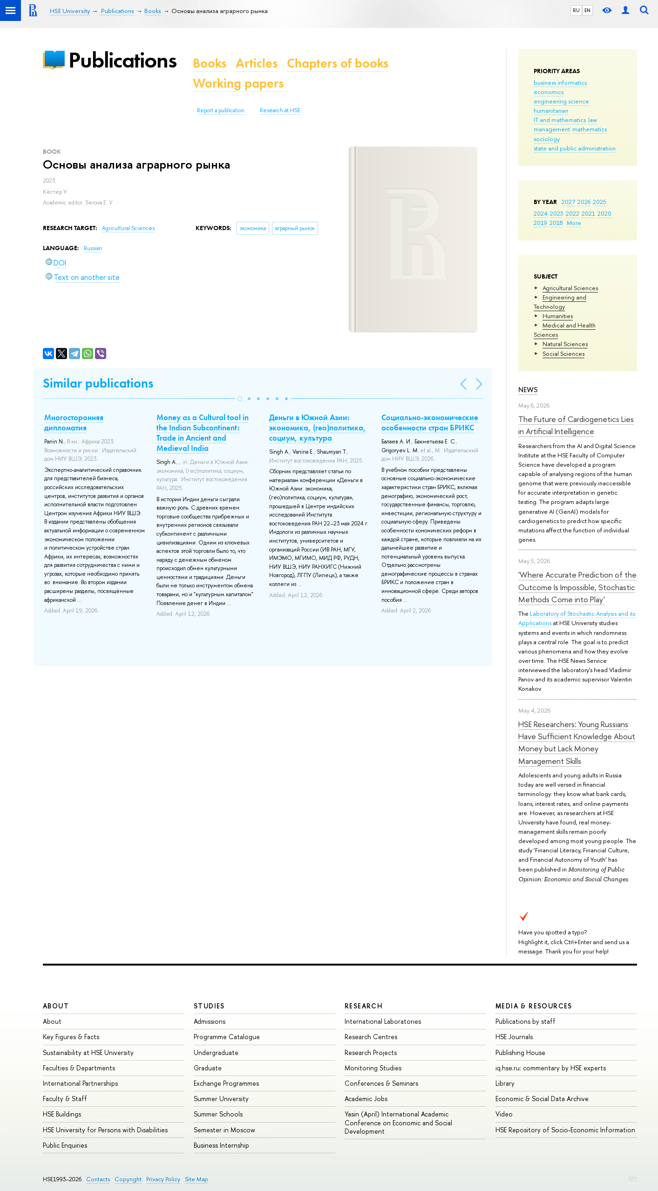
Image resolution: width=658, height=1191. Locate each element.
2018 (556, 222)
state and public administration (575, 148)
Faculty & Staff (65, 1098)
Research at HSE (280, 110)
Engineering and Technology (560, 302)
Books (209, 63)
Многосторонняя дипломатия (73, 422)
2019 (540, 222)
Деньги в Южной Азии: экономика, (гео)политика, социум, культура (317, 427)
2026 (583, 201)
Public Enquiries (65, 1145)
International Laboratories (383, 1021)
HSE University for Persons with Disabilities (105, 1129)
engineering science (561, 101)
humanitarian (551, 110)
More (574, 222)
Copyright (128, 1179)
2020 (604, 213)
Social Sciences (563, 353)
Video (504, 1113)
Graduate (208, 1067)
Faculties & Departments (79, 1067)
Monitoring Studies (373, 1067)
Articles (257, 63)
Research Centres (371, 1036)
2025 (599, 201)
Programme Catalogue (227, 1036)
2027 (568, 201)
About (56, 1005)
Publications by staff (525, 1021)
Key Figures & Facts (71, 1036)
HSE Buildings (62, 1113)
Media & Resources (533, 1005)
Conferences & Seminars (381, 1083)
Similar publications (98, 383)
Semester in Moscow (224, 1129)
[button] (239, 398)
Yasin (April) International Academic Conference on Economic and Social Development (398, 1122)
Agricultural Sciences (570, 288)
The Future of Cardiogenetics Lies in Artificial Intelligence (576, 425)
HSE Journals (514, 1036)
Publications (122, 60)
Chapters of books (337, 63)
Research (364, 1005)
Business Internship (221, 1145)
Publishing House (520, 1052)
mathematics (589, 129)
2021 (588, 213)
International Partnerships (80, 1083)
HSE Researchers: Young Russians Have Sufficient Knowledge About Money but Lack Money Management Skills (576, 742)
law (592, 120)
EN (587, 10)
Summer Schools (218, 1113)
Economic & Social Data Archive (542, 1098)
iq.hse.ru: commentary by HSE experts (550, 1067)
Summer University (221, 1098)
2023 (556, 213)
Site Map (196, 1179)
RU (576, 10)
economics (548, 92)
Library (505, 1083)
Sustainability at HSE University (88, 1052)
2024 (541, 213)
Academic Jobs (366, 1098)
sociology (547, 139)
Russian (93, 248)
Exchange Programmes (226, 1083)
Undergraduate (216, 1052)
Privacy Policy (163, 1179)
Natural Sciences (565, 344)
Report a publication (220, 110)
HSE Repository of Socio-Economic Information (565, 1129)
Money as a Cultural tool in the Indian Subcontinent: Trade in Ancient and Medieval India (202, 432)
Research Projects (371, 1052)
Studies (209, 1005)
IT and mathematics (560, 120)
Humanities (558, 316)
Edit (633, 1177)
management (552, 129)
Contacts (98, 1179)
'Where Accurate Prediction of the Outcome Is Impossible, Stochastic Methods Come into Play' (577, 587)
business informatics (560, 82)
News (528, 390)
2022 (572, 213)
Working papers (238, 83)
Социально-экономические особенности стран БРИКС (429, 422)
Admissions (209, 1021)
